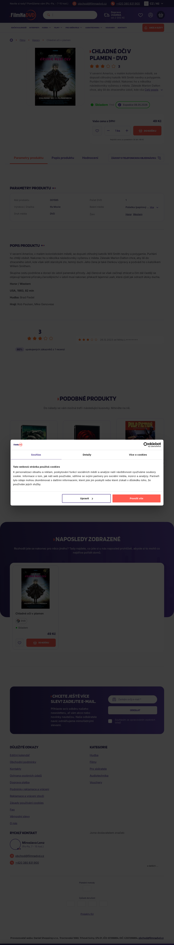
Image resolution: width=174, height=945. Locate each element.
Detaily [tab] (87, 454)
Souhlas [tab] (36, 454)
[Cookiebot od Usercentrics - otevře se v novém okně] (146, 444)
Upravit (86, 498)
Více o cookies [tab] (138, 454)
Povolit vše (136, 498)
